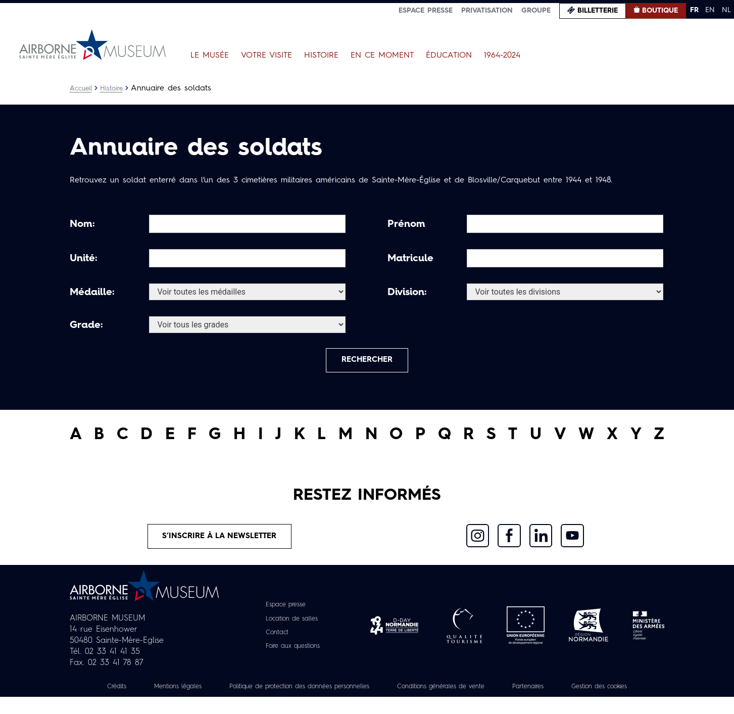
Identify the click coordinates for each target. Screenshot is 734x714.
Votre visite (266, 56)
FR (694, 10)
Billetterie (597, 10)
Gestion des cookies (367, 703)
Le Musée (209, 56)
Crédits (134, 692)
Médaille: (92, 293)
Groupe (536, 10)
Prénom (406, 224)
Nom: (82, 224)
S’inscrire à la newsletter (219, 541)
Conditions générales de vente (497, 692)
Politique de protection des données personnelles (337, 692)
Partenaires (593, 692)
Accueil (81, 88)
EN (710, 10)
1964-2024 (502, 56)
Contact (273, 638)
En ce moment (382, 56)
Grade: (86, 325)
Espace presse (426, 10)
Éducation (449, 56)
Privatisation (487, 10)
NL (726, 10)
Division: (407, 293)
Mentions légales (200, 692)
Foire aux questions (292, 651)
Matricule (410, 259)
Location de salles (291, 624)
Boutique (660, 10)
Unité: (83, 259)
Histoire (321, 56)
